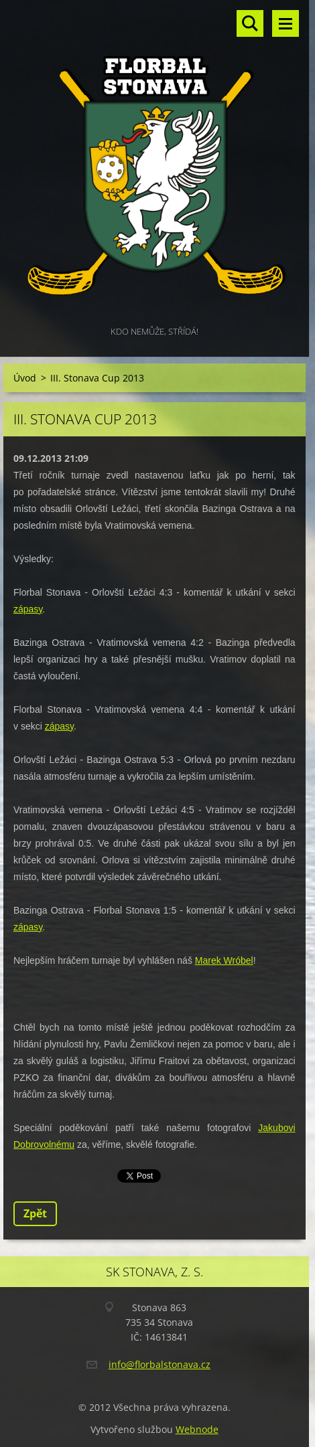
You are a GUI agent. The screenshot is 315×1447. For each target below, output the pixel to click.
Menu (285, 23)
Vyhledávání (250, 23)
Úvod (24, 377)
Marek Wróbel (224, 960)
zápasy (27, 609)
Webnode (197, 1429)
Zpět (35, 1213)
